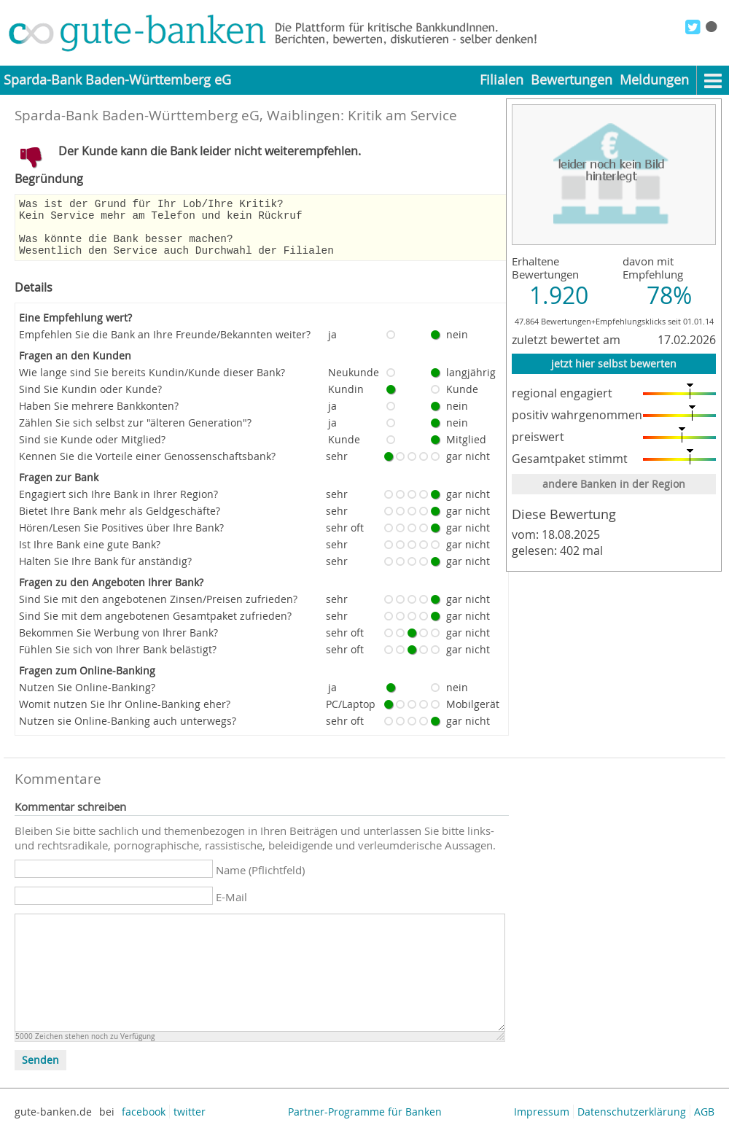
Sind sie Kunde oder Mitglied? (92, 450)
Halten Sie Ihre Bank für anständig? (105, 572)
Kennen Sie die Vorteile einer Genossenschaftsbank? (147, 467)
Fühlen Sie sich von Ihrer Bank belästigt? (118, 660)
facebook (143, 1122)
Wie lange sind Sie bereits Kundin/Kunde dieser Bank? (152, 383)
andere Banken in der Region (613, 484)
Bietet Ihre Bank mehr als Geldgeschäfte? (119, 522)
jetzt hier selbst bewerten (614, 363)
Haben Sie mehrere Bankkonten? (99, 417)
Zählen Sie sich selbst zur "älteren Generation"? (135, 433)
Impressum (541, 1122)
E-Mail (231, 907)
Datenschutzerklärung (631, 1122)
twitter (190, 1122)
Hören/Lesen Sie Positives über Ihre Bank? (121, 538)
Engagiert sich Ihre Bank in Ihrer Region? (118, 505)
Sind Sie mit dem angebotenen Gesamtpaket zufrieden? (155, 627)
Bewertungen (571, 79)
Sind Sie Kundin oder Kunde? (90, 400)
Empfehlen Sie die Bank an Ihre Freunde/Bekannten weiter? (165, 345)
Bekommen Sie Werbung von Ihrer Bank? (118, 643)
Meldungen (654, 79)
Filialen (501, 79)
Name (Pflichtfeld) (260, 880)
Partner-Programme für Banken (365, 1122)
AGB (704, 1122)
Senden (40, 1071)
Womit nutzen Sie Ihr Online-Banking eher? (124, 715)
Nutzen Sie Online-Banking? (87, 698)
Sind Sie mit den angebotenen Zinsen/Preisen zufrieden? (158, 610)
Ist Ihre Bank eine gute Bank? (89, 555)
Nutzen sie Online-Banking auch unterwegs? (127, 732)
